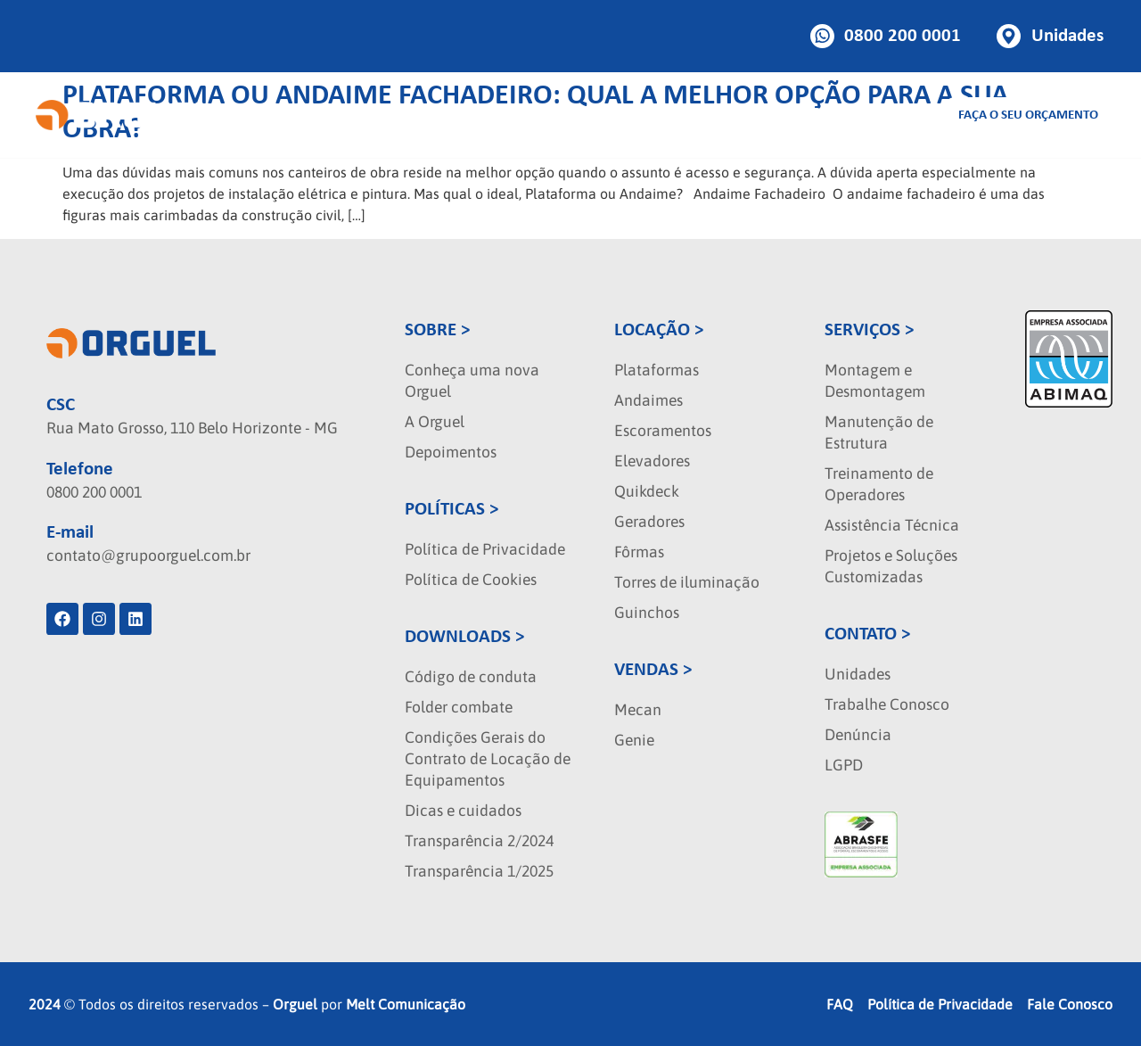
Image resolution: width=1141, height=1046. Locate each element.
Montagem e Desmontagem (875, 380)
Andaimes (648, 400)
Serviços (597, 115)
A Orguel (434, 422)
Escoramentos (662, 431)
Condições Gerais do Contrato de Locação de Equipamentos (487, 759)
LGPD (844, 765)
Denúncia (858, 735)
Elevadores (652, 461)
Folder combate (459, 707)
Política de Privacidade (485, 549)
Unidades (858, 674)
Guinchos (646, 613)
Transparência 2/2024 (479, 841)
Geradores (649, 522)
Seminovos (688, 115)
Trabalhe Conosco (887, 704)
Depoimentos (451, 452)
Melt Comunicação (405, 1004)
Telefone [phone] (79, 469)
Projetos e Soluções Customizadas (891, 566)
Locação (441, 115)
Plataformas (656, 370)
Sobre (769, 115)
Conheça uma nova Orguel (472, 380)
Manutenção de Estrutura (879, 432)
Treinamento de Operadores (879, 484)
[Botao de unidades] (1050, 36)
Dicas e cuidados (463, 811)
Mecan (637, 710)
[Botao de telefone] (886, 36)
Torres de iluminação (686, 582)
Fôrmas (639, 552)
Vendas (519, 115)
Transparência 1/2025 (479, 871)
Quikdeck (646, 491)
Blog (826, 115)
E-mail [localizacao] (70, 532)
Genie (634, 740)
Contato (891, 115)
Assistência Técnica (892, 525)
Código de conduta (471, 677)
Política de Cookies (471, 580)
